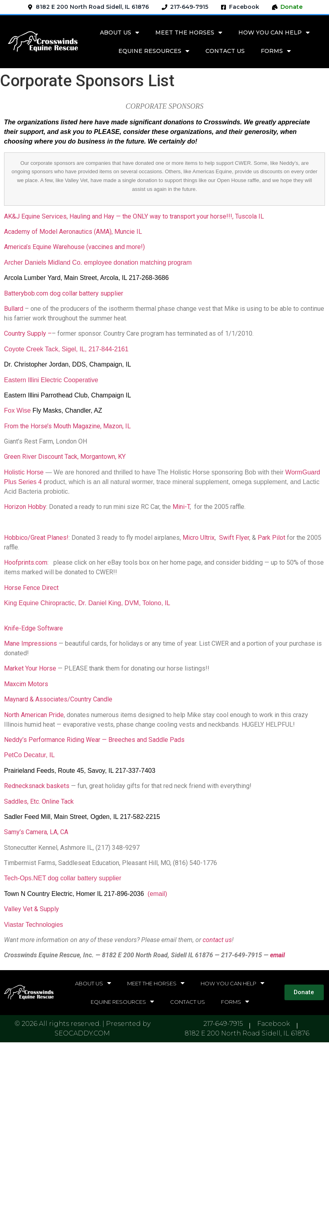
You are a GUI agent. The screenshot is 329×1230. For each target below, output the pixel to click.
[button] (304, 992)
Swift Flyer (234, 537)
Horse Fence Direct (31, 588)
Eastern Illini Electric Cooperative (51, 380)
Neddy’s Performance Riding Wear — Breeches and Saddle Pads (94, 740)
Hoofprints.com (25, 562)
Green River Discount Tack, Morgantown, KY (65, 456)
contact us (217, 940)
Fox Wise (17, 410)
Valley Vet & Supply (31, 909)
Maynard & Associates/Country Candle (58, 699)
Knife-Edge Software (33, 628)
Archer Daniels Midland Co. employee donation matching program (98, 262)
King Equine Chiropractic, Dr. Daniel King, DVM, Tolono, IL (87, 603)
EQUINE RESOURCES (153, 51)
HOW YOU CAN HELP (274, 32)
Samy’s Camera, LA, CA (36, 832)
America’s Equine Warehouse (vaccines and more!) (74, 247)
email (277, 955)
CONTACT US (225, 51)
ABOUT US (119, 32)
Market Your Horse (30, 668)
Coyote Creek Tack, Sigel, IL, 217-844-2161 (66, 349)
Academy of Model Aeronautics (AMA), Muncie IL (73, 231)
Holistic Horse (24, 472)
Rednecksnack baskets (36, 786)
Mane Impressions (30, 643)
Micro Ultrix (199, 537)
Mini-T (181, 507)
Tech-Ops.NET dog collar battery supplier (62, 878)
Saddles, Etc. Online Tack (39, 801)
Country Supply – (28, 333)
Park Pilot (271, 537)
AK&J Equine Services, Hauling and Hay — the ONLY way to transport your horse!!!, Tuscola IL (134, 216)
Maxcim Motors (26, 684)
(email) (157, 893)
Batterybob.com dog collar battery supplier (63, 293)
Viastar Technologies (33, 924)
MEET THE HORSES (188, 32)
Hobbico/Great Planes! (36, 537)
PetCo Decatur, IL (29, 755)
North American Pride (34, 715)
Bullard (13, 308)
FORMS (276, 51)
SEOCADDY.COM (82, 1033)
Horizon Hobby (25, 507)
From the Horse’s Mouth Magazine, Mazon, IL (68, 426)
